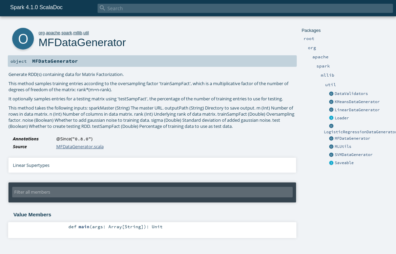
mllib (77, 32)
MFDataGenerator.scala (80, 146)
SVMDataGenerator (354, 154)
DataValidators (351, 93)
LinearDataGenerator (357, 110)
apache (53, 32)
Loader (342, 118)
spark (66, 32)
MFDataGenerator (352, 138)
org (42, 32)
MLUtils (343, 146)
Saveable (344, 162)
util (86, 32)
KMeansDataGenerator (357, 101)
